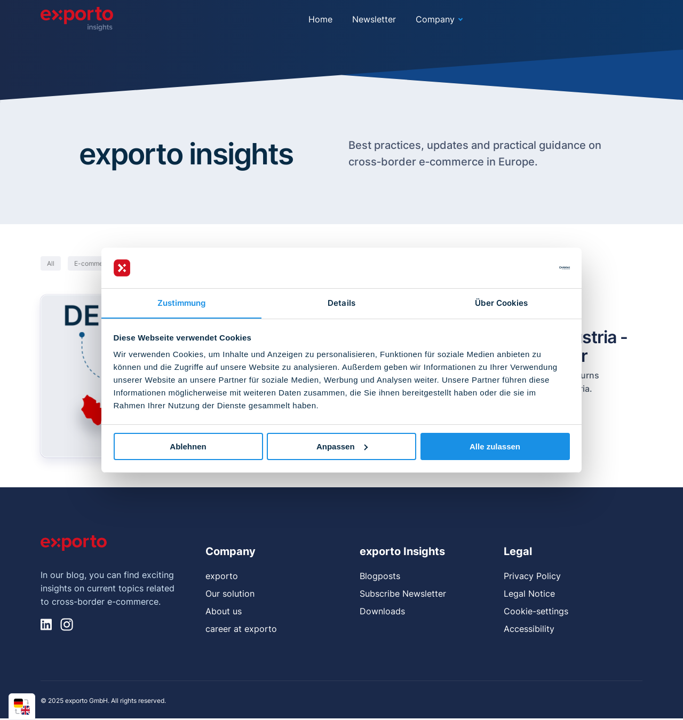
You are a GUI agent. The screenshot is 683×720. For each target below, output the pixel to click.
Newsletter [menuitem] (374, 19)
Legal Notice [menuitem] (529, 594)
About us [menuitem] (223, 611)
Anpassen (342, 446)
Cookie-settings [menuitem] (536, 611)
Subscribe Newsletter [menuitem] (403, 594)
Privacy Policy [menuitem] (532, 576)
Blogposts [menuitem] (380, 576)
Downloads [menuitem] (382, 611)
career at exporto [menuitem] (241, 629)
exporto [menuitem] (221, 576)
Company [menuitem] (435, 19)
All (50, 264)
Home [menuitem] (320, 19)
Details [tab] (341, 303)
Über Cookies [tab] (501, 303)
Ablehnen (188, 446)
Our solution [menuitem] (230, 594)
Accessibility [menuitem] (529, 629)
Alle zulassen (495, 446)
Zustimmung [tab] (181, 303)
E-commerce (93, 264)
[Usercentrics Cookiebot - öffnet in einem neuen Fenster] (523, 267)
